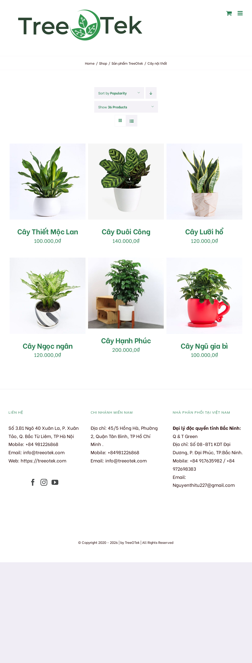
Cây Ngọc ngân (47, 345)
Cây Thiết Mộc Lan (47, 231)
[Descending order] (151, 93)
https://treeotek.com (43, 460)
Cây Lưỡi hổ (204, 231)
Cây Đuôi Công (126, 231)
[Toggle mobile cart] (229, 13)
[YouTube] (55, 482)
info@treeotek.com (44, 452)
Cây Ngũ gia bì (204, 345)
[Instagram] (43, 482)
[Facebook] (32, 482)
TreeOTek (132, 542)
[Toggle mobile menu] (241, 13)
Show (112, 106)
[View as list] (131, 120)
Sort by (112, 92)
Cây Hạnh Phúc (126, 340)
